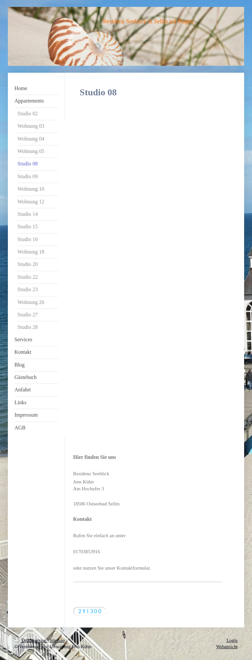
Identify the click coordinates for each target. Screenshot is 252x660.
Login (232, 640)
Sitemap (57, 640)
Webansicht (227, 646)
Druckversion (31, 640)
